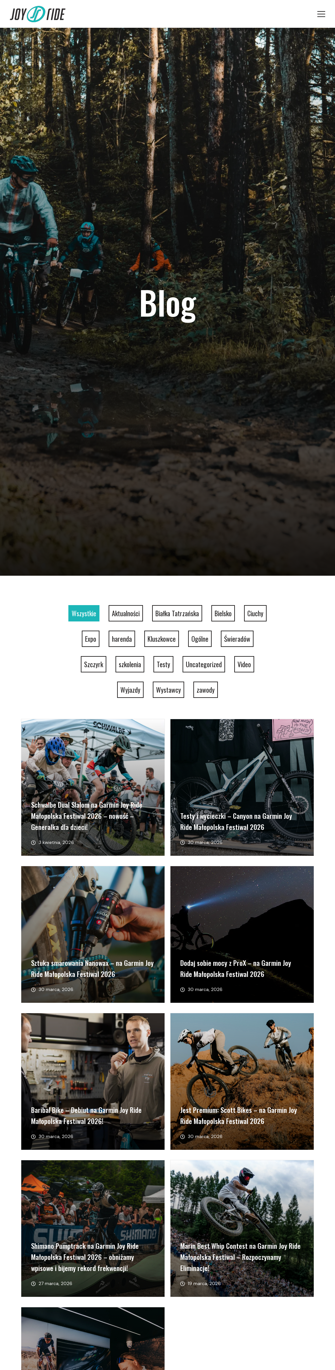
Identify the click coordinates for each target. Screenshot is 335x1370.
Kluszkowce (162, 639)
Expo (90, 639)
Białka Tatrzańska (177, 613)
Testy (163, 664)
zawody (206, 690)
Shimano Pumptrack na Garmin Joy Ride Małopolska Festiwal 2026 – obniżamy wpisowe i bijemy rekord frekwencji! (85, 1257)
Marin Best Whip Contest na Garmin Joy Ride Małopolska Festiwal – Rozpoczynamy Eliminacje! (240, 1257)
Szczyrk (93, 664)
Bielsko (223, 613)
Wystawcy (168, 690)
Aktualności (126, 613)
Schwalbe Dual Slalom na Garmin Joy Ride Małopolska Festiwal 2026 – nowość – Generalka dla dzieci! (86, 816)
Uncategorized (204, 664)
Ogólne (199, 639)
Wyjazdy (130, 690)
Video (244, 664)
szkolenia (130, 664)
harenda (122, 639)
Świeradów (237, 639)
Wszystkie (84, 613)
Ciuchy (255, 613)
